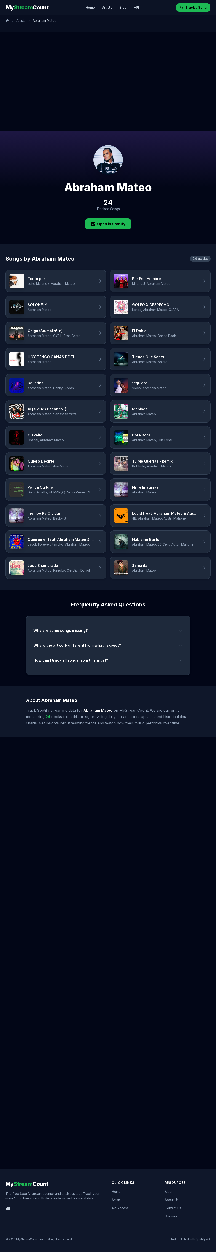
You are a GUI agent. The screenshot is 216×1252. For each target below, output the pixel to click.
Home (90, 7)
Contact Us (173, 1208)
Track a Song (193, 7)
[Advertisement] (47, 81)
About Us (172, 1200)
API (136, 7)
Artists (107, 7)
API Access (120, 1208)
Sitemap (171, 1216)
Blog (123, 7)
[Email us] (7, 1208)
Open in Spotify (108, 224)
